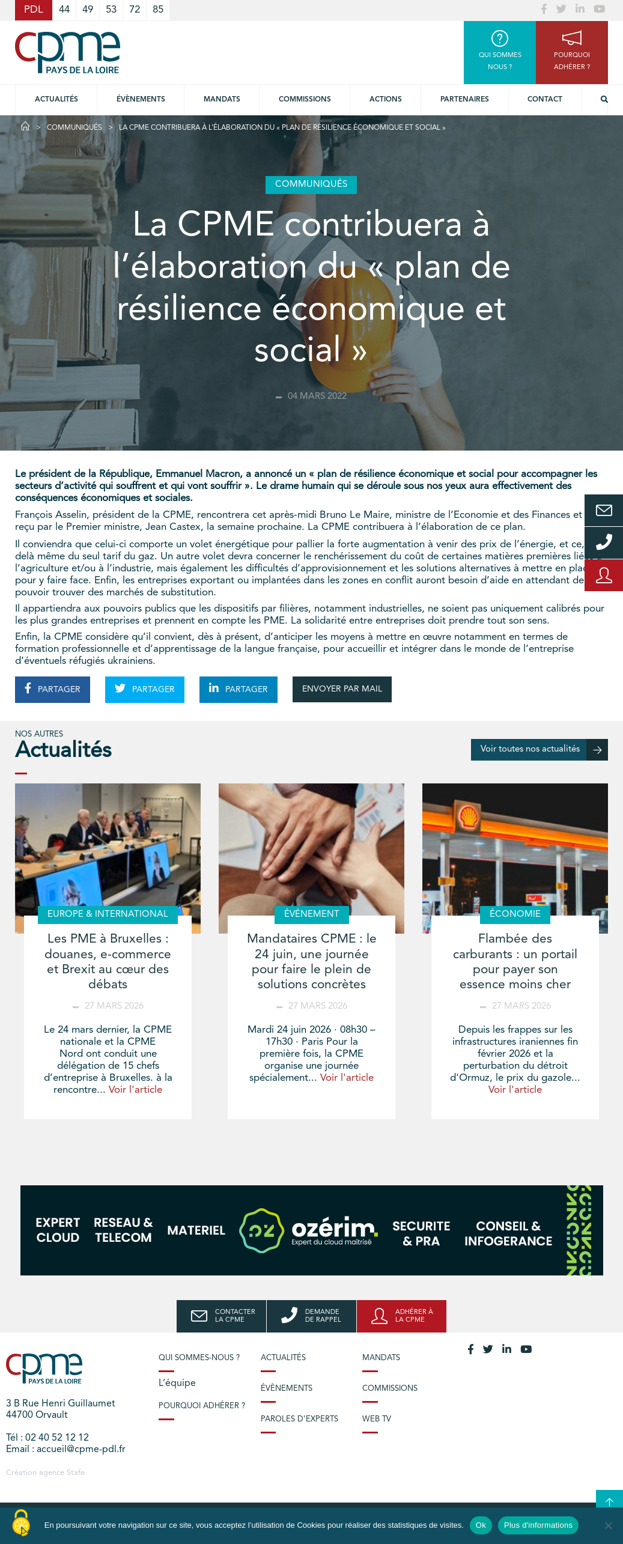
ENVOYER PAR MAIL (342, 689)
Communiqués (74, 128)
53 (111, 10)
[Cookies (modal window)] (21, 1523)
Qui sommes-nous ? (199, 1358)
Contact (544, 99)
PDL (33, 10)
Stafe (76, 1473)
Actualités (56, 99)
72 (134, 10)
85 (158, 10)
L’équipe (177, 1383)
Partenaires (464, 99)
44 (64, 10)
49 (87, 10)
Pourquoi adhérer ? (202, 1406)
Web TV (376, 1419)
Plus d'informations (538, 1525)
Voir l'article (135, 1090)
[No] (608, 1525)
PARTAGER (53, 688)
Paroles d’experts (299, 1419)
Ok (481, 1525)
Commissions (390, 1389)
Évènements (141, 99)
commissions (305, 99)
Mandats (222, 99)
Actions (385, 99)
